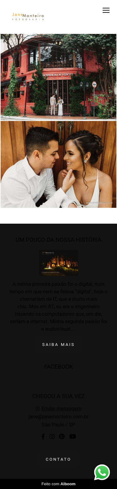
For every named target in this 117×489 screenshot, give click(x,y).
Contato (58, 459)
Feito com (58, 484)
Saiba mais (58, 344)
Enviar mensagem (61, 408)
